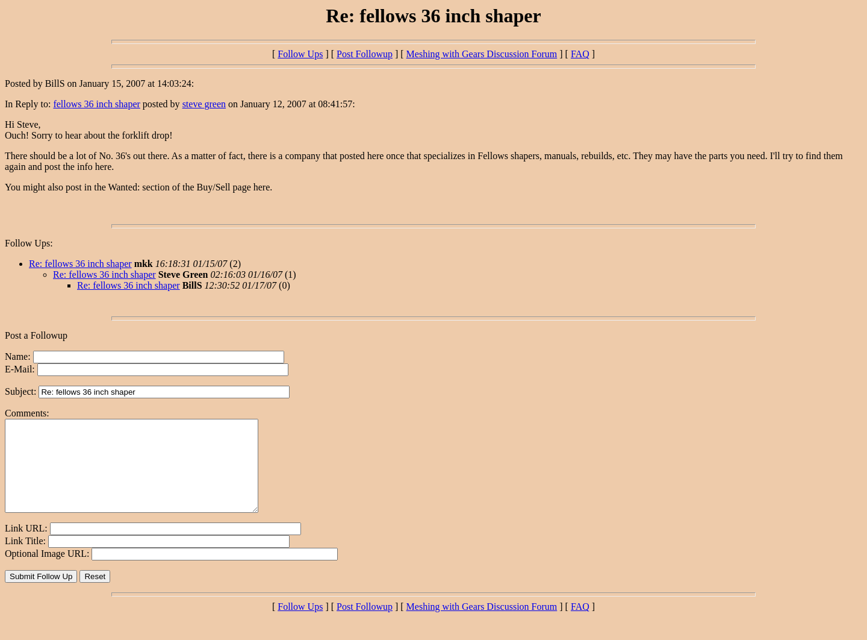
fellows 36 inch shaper (96, 104)
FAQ (580, 54)
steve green (204, 104)
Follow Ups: (29, 243)
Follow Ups (300, 54)
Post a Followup (36, 335)
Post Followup (365, 54)
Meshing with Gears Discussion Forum (482, 54)
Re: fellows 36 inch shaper (80, 264)
